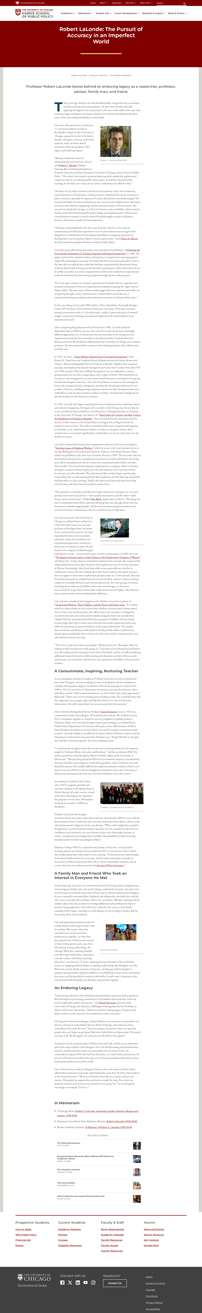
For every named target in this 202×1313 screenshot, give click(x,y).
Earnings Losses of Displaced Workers (74, 448)
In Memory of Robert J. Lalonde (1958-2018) (108, 1127)
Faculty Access (109, 1245)
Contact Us (115, 1283)
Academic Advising (69, 1229)
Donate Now (151, 1245)
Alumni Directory (154, 1234)
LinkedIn (78, 1283)
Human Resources (112, 1251)
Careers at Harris (155, 1283)
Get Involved (151, 1240)
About (104, 3)
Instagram (93, 1283)
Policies (62, 1234)
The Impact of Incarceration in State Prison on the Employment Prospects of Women (98, 557)
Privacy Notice (154, 1302)
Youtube (85, 1283)
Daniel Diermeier (107, 1002)
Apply (149, 1276)
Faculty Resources (111, 1240)
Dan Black (96, 499)
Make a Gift (146, 3)
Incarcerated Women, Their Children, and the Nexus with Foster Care (90, 604)
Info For (130, 3)
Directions (152, 1296)
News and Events (154, 1229)
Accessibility (153, 1309)
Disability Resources (70, 1245)
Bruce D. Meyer (129, 238)
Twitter (70, 1283)
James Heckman (109, 711)
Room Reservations (112, 1229)
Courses (63, 1240)
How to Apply (23, 1229)
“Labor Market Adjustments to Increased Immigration (100, 356)
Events (19, 1245)
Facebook (62, 1283)
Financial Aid (23, 1240)
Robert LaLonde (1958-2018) (122, 1121)
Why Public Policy (26, 1234)
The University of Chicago (32, 1285)
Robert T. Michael (68, 165)
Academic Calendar (112, 1234)
